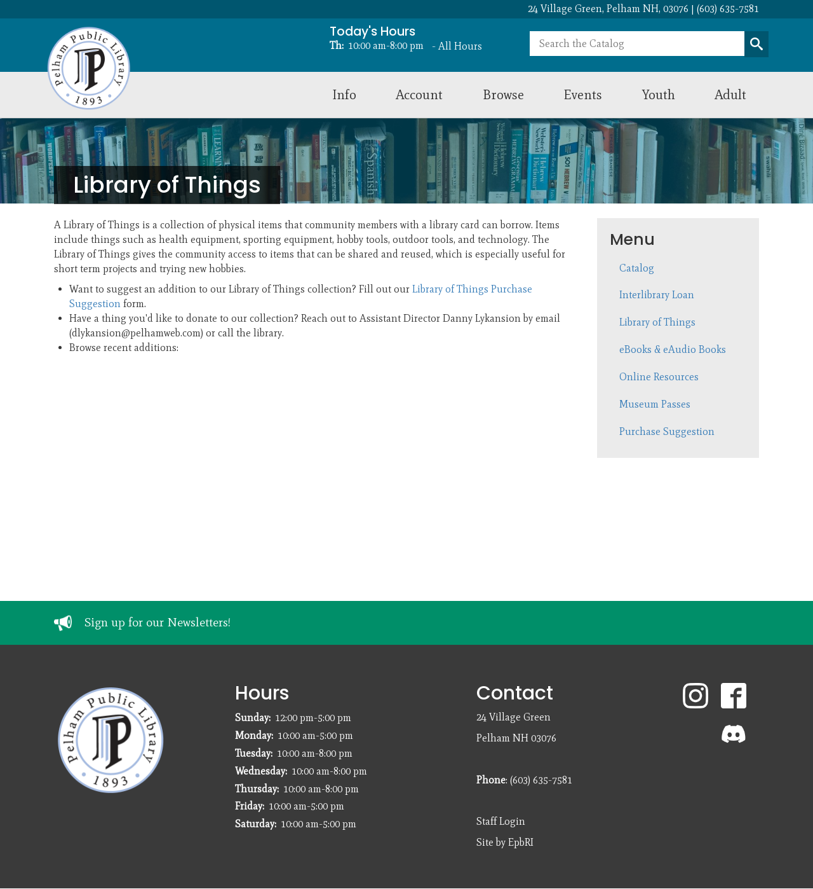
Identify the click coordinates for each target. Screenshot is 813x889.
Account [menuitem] (419, 94)
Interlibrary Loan (656, 295)
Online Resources (659, 377)
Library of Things (657, 322)
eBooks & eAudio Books (672, 349)
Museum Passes (654, 404)
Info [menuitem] (344, 94)
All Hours (460, 46)
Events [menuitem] (582, 94)
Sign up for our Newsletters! (157, 622)
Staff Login (500, 821)
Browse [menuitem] (503, 94)
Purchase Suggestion (667, 431)
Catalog (636, 268)
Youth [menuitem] (658, 94)
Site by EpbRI (505, 842)
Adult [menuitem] (730, 94)
